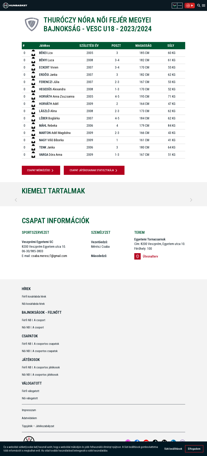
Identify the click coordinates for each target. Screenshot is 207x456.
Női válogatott (30, 398)
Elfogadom (194, 449)
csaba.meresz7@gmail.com (49, 256)
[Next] (191, 200)
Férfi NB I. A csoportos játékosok (41, 367)
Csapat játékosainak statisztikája (94, 170)
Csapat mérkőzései (41, 170)
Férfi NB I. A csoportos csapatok (41, 343)
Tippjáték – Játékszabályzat (38, 426)
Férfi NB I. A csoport (33, 320)
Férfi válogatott (30, 391)
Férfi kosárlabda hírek (34, 296)
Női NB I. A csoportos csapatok (40, 351)
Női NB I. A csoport (33, 327)
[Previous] (16, 200)
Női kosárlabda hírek (33, 304)
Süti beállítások (173, 449)
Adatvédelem (29, 418)
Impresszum (29, 410)
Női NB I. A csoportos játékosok (40, 374)
